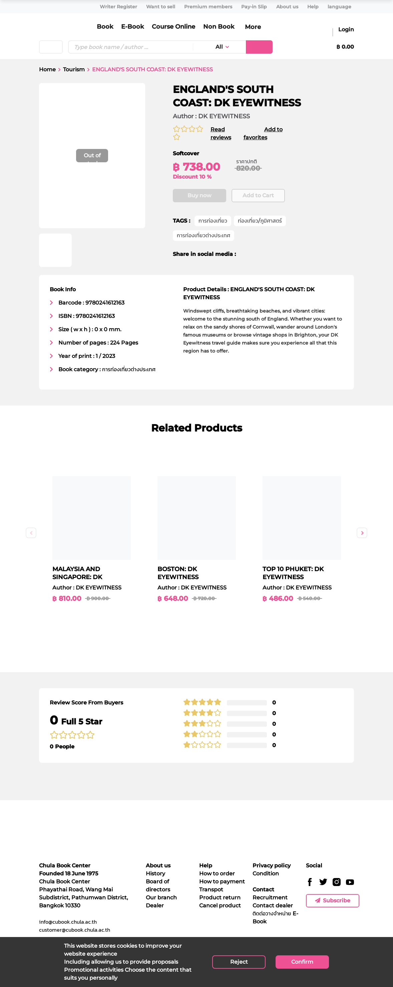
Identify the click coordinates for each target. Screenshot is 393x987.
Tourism (74, 69)
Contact (263, 889)
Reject (239, 962)
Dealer (155, 905)
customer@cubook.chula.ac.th (74, 930)
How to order (217, 873)
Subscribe (332, 900)
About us (158, 865)
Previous (31, 532)
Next (362, 532)
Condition (266, 873)
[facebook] (245, 255)
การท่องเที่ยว (213, 221)
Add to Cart (258, 196)
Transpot (211, 889)
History (155, 873)
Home (47, 69)
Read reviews (219, 133)
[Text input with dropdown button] (130, 47)
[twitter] (256, 255)
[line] (269, 255)
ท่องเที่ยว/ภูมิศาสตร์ (260, 221)
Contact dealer (273, 905)
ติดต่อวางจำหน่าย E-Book (275, 917)
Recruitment (270, 897)
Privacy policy (272, 865)
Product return (220, 897)
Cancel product (220, 905)
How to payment (222, 881)
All (219, 47)
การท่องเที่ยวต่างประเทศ (203, 236)
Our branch (161, 897)
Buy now (199, 196)
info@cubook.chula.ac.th (68, 922)
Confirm (302, 962)
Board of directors (158, 885)
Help (205, 865)
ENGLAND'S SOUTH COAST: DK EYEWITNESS (152, 69)
